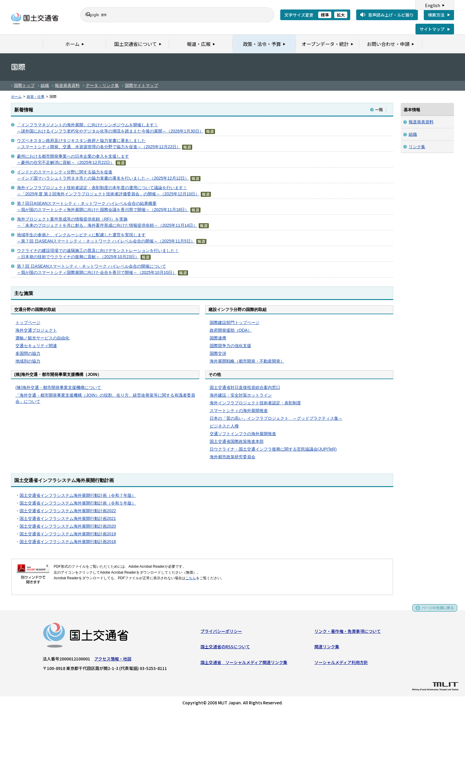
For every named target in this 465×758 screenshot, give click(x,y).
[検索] (170, 14)
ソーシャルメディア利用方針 (341, 663)
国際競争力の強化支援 (230, 345)
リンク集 (417, 146)
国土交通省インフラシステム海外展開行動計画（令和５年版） (78, 503)
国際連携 (218, 338)
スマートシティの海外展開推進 (239, 410)
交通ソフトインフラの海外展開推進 (243, 433)
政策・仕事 (35, 97)
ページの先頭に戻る (435, 611)
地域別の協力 (27, 361)
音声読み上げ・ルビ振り (391, 15)
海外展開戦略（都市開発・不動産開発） (247, 361)
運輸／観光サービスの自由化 (42, 338)
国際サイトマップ (141, 85)
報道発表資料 (67, 85)
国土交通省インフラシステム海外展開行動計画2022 (68, 510)
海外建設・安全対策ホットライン (241, 395)
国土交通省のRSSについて (225, 648)
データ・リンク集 (102, 85)
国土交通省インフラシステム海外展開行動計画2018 (68, 541)
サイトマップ (432, 29)
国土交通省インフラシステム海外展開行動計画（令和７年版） (78, 495)
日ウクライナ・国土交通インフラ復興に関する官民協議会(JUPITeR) (273, 449)
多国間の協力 (27, 353)
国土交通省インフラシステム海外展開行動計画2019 (68, 534)
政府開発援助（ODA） (231, 330)
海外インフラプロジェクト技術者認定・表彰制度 (255, 402)
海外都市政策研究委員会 (232, 456)
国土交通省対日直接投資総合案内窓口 (245, 387)
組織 (45, 85)
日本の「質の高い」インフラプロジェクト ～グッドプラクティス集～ (276, 418)
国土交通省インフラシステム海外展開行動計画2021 (68, 518)
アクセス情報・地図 (112, 660)
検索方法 (436, 15)
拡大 (341, 15)
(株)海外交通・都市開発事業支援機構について (58, 387)
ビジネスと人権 (224, 426)
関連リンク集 (326, 648)
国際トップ (24, 85)
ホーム (16, 97)
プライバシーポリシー (221, 632)
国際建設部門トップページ (234, 322)
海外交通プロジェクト (36, 330)
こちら (190, 578)
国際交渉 (218, 353)
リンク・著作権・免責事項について (347, 632)
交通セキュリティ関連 (36, 345)
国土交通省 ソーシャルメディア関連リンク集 (243, 663)
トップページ (27, 322)
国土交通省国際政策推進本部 (237, 441)
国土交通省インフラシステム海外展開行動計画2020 (68, 526)
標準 (325, 15)
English (432, 5)
